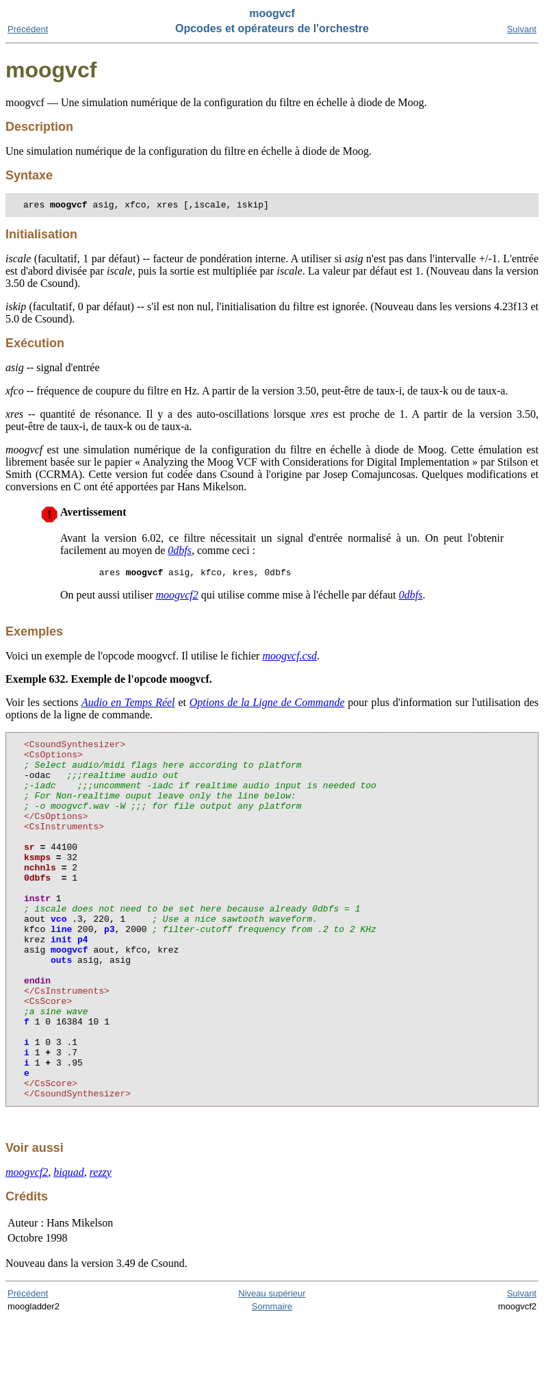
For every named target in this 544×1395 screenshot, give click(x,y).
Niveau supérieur (271, 1369)
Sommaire (272, 1382)
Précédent (28, 29)
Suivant (521, 29)
